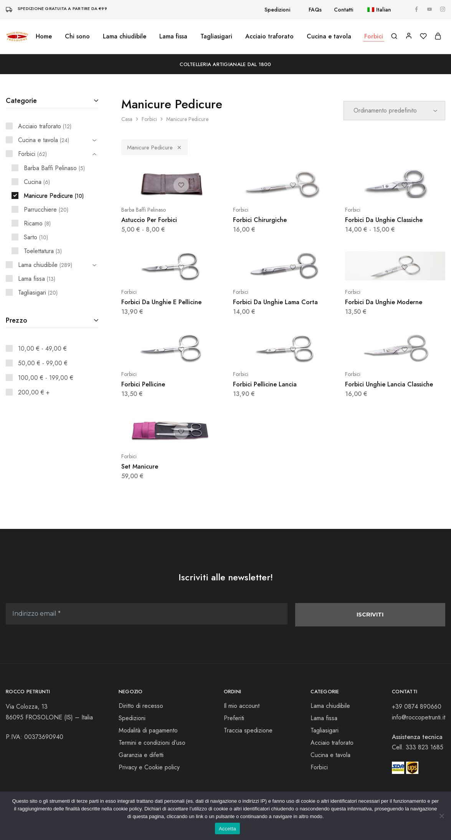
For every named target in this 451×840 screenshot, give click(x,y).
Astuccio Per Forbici (149, 219)
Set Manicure (139, 466)
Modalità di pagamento (148, 731)
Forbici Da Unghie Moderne (383, 302)
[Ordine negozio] (394, 110)
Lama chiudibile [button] (124, 36)
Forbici (149, 119)
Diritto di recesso (141, 706)
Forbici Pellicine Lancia (265, 384)
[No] (441, 816)
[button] (375, 9)
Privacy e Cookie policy (149, 768)
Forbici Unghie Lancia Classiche (389, 384)
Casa (126, 119)
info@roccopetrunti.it (418, 717)
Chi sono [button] (77, 36)
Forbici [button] (373, 36)
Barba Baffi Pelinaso (143, 210)
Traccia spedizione (248, 731)
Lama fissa (173, 36)
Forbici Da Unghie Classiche (384, 219)
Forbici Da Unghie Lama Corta (275, 302)
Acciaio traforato (269, 36)
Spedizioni (277, 9)
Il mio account (241, 706)
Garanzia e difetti (141, 755)
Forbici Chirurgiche (260, 219)
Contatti (343, 9)
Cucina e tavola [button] (329, 36)
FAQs (315, 9)
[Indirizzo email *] (146, 614)
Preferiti (234, 718)
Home (44, 36)
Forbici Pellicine (143, 384)
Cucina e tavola (330, 755)
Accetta (227, 829)
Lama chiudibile (330, 706)
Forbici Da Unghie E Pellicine (161, 302)
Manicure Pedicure (154, 147)
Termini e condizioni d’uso (152, 743)
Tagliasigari (216, 36)
